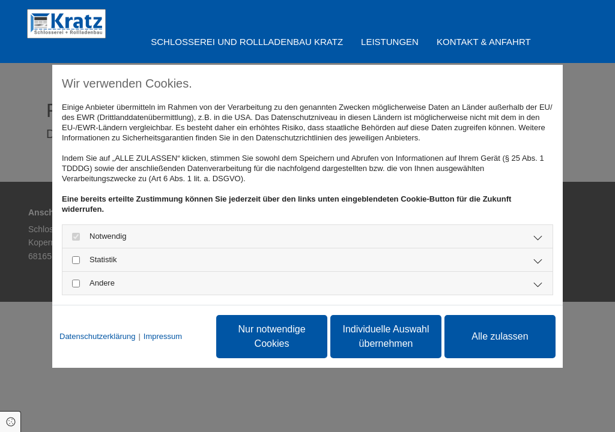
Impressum (163, 336)
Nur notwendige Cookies (271, 336)
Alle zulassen (499, 336)
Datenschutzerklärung (97, 336)
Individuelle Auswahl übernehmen (385, 336)
